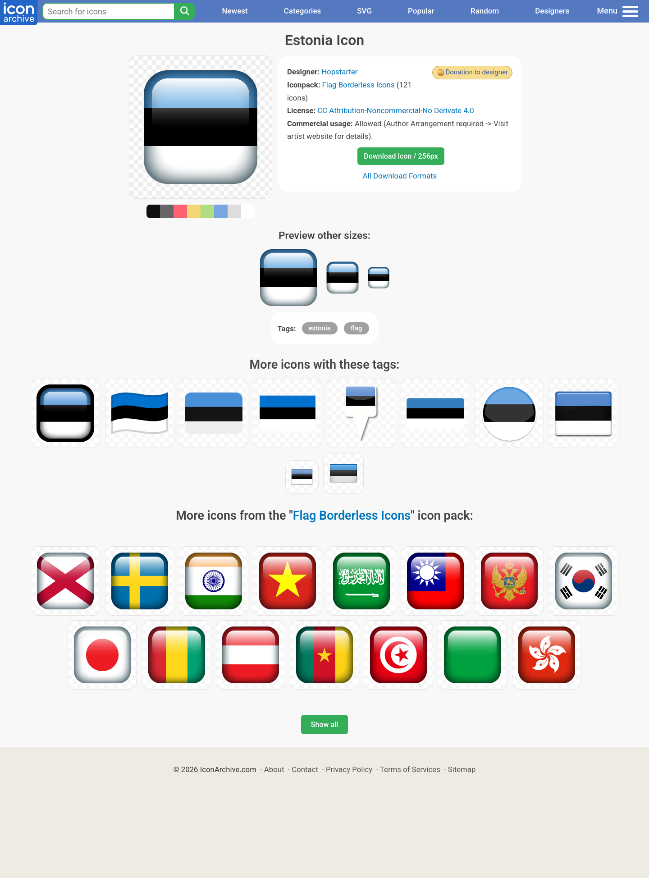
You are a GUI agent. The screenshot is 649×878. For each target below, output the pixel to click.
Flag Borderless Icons (358, 84)
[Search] (184, 11)
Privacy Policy (349, 769)
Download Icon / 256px (401, 156)
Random (485, 10)
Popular (421, 10)
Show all (324, 724)
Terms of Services (410, 769)
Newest (234, 10)
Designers (552, 10)
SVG (364, 10)
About (274, 769)
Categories (302, 10)
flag (356, 328)
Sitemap (462, 769)
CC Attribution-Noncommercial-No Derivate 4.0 (395, 110)
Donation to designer (476, 72)
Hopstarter (339, 71)
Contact (305, 769)
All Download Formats (400, 175)
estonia (320, 328)
